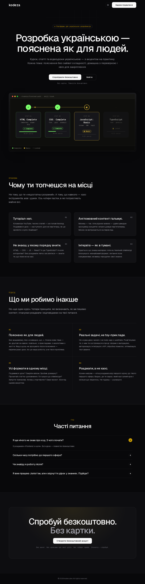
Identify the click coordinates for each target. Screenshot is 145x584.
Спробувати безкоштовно (65, 77)
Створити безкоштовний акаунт (72, 541)
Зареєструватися (124, 5)
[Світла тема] (108, 5)
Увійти (89, 77)
